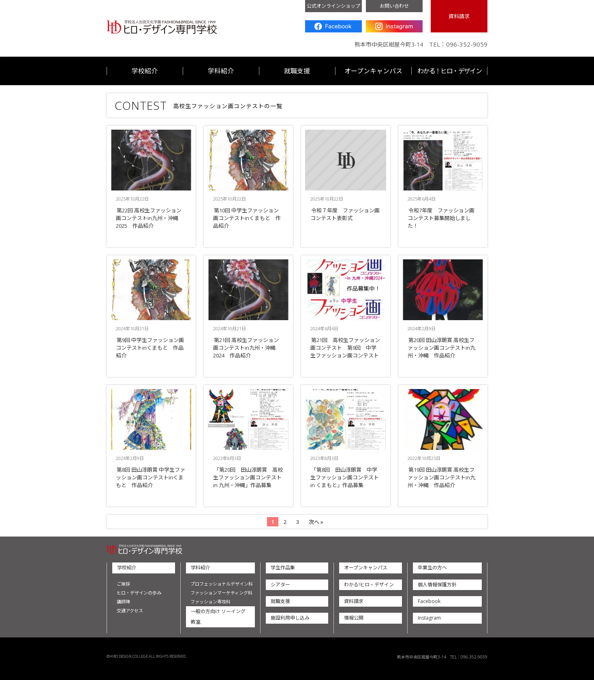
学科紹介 (221, 70)
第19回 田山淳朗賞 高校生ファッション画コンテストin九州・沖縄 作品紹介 (441, 477)
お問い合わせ (394, 5)
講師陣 (123, 602)
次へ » (316, 522)
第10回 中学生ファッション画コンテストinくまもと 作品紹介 (247, 218)
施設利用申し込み (290, 617)
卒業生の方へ (432, 567)
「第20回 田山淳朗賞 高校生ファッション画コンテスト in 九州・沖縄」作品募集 (248, 477)
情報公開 (353, 617)
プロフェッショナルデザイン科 (221, 584)
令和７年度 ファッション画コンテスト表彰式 (345, 214)
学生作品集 (283, 567)
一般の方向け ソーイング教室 (218, 616)
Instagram (394, 26)
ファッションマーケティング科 (221, 593)
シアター (280, 584)
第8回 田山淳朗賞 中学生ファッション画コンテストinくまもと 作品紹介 (150, 477)
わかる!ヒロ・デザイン (369, 584)
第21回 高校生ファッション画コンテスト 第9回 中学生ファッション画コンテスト (345, 347)
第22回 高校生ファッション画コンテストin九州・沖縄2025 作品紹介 (149, 218)
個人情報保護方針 (437, 584)
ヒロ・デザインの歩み (139, 593)
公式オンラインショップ (333, 5)
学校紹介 (145, 70)
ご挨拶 (123, 584)
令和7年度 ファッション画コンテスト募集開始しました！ (441, 218)
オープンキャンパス (373, 70)
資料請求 (459, 16)
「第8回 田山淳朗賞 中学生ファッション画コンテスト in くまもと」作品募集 (344, 477)
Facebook (333, 26)
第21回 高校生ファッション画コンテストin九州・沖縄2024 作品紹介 (246, 347)
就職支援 (297, 70)
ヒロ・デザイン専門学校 (162, 27)
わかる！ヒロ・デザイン (449, 70)
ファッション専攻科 (210, 602)
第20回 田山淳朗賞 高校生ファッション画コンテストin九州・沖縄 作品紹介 (441, 347)
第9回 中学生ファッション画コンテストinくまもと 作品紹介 (150, 347)
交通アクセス (130, 610)
